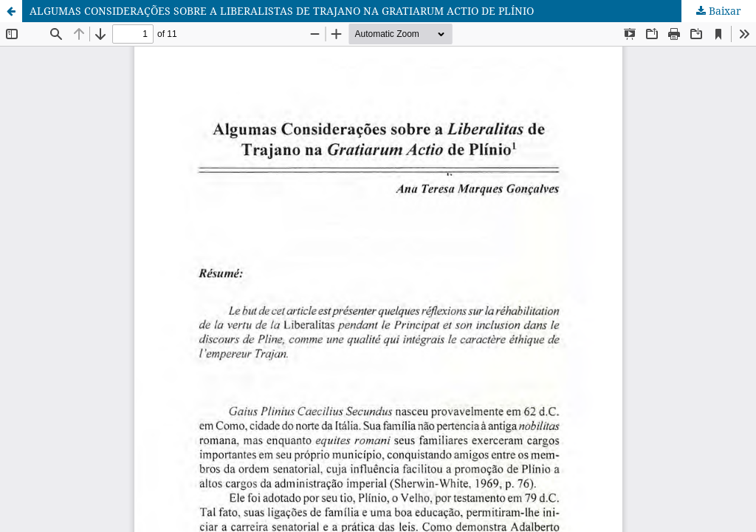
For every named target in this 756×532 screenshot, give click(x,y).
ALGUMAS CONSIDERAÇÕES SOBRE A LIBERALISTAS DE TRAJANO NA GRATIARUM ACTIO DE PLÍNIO (282, 11)
